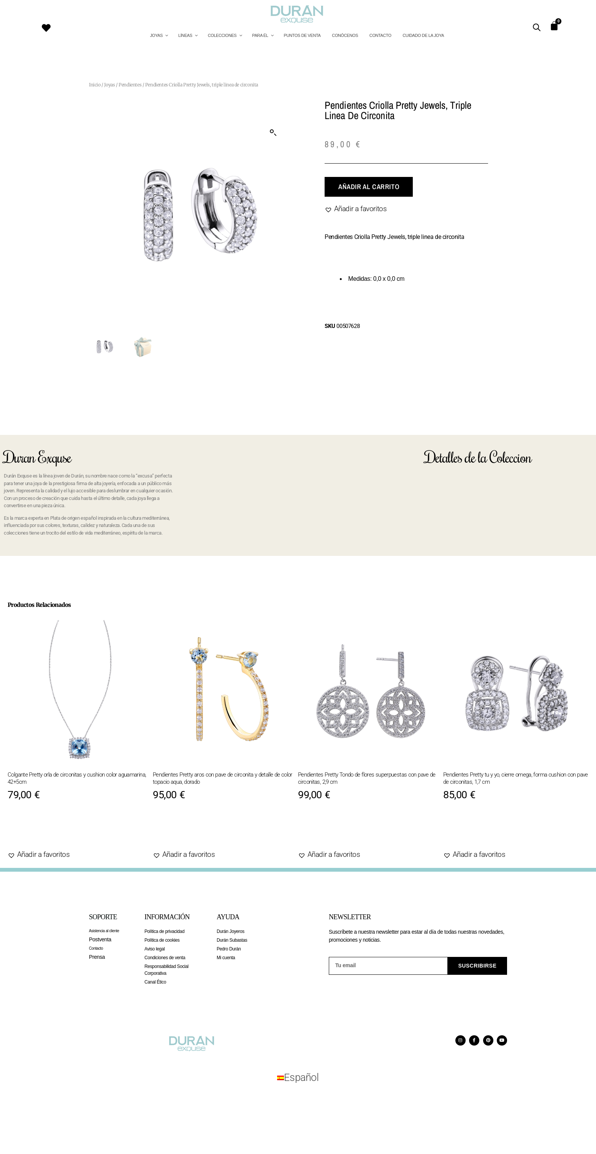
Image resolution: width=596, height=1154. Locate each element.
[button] (273, 133)
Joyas (109, 85)
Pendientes (130, 85)
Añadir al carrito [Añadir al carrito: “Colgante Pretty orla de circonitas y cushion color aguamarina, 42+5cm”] (52, 831)
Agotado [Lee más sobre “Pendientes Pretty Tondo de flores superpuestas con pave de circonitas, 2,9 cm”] (324, 831)
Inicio (95, 85)
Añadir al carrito (368, 186)
